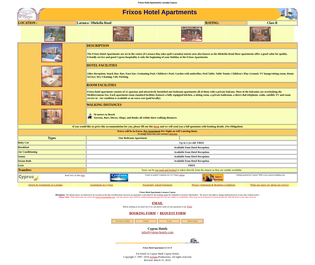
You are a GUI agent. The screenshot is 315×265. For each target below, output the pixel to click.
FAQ (189, 206)
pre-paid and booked (166, 169)
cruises (182, 175)
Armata (154, 256)
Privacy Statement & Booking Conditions (213, 184)
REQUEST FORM (173, 213)
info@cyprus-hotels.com (157, 232)
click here (173, 134)
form (156, 126)
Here (83, 175)
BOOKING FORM (142, 213)
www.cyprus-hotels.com (105, 197)
